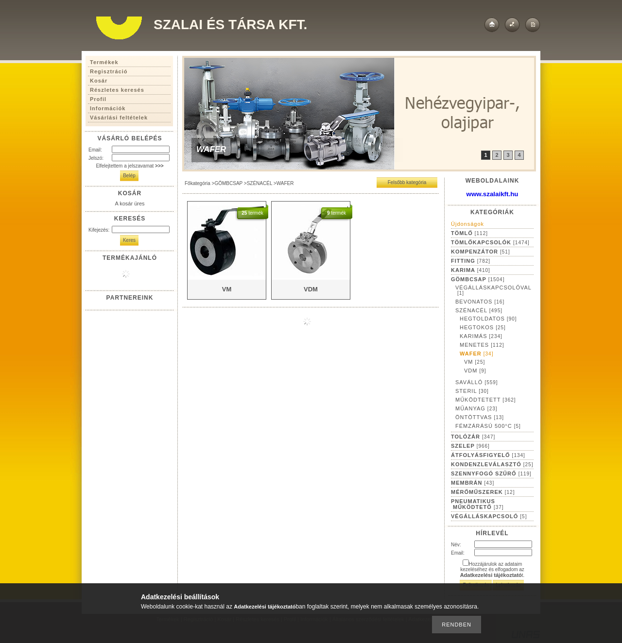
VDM (475, 370)
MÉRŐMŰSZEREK (483, 492)
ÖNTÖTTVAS (479, 417)
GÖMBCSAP (228, 183)
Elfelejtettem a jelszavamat (129, 166)
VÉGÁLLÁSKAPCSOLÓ (489, 516)
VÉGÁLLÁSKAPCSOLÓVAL (493, 290)
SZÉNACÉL (259, 183)
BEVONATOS (479, 302)
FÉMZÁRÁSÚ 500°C (488, 426)
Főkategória (197, 183)
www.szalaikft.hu (492, 194)
